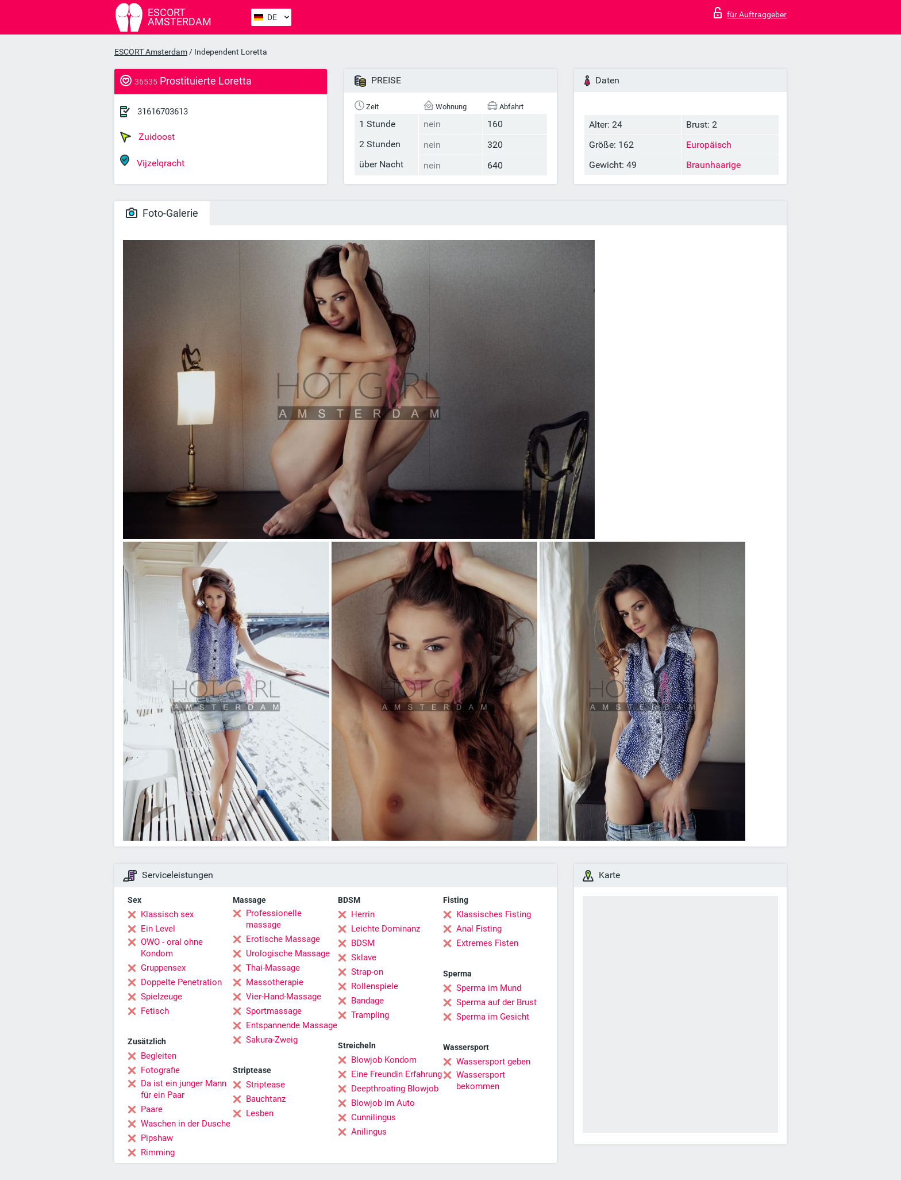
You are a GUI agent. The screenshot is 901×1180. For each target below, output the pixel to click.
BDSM (363, 943)
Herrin (363, 914)
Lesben (260, 1113)
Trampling (370, 1015)
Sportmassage (274, 1011)
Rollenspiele (374, 986)
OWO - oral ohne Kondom (172, 948)
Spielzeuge (161, 996)
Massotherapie (274, 982)
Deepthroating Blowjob (394, 1088)
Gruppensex (163, 968)
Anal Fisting (479, 929)
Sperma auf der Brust (496, 1002)
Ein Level (158, 929)
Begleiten (158, 1056)
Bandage (367, 1000)
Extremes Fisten (487, 943)
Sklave (363, 957)
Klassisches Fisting (493, 914)
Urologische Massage (288, 953)
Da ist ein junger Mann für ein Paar (183, 1089)
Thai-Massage (273, 968)
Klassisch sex (167, 914)
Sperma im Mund (488, 988)
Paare (152, 1109)
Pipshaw (157, 1138)
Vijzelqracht (152, 161)
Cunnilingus (373, 1117)
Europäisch (708, 144)
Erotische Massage (283, 939)
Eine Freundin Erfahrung (396, 1074)
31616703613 (162, 111)
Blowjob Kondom (384, 1060)
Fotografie (160, 1070)
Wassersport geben (493, 1061)
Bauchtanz (266, 1099)
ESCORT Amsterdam (150, 51)
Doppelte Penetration (181, 982)
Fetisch (155, 1011)
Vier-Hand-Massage (283, 996)
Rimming (158, 1152)
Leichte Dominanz (385, 929)
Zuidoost (147, 137)
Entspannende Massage (291, 1025)
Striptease (265, 1084)
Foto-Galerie (162, 213)
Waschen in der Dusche (185, 1123)
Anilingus (369, 1132)
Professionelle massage (274, 919)
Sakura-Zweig (272, 1040)
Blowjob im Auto (383, 1103)
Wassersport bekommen (480, 1080)
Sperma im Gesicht (492, 1017)
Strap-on (367, 972)
